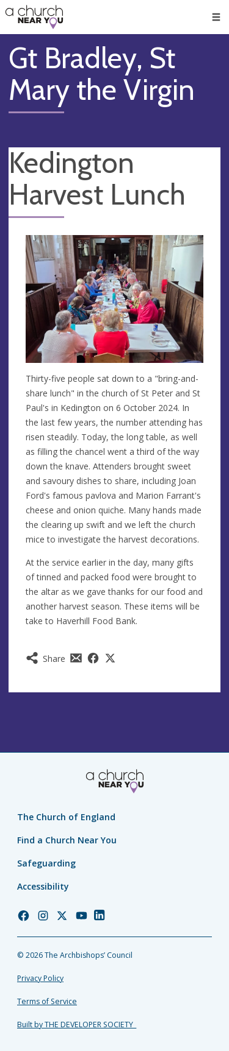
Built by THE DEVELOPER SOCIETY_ (76, 1024)
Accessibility (43, 886)
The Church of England (66, 817)
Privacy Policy (40, 978)
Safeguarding (46, 863)
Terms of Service (47, 1001)
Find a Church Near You (67, 840)
